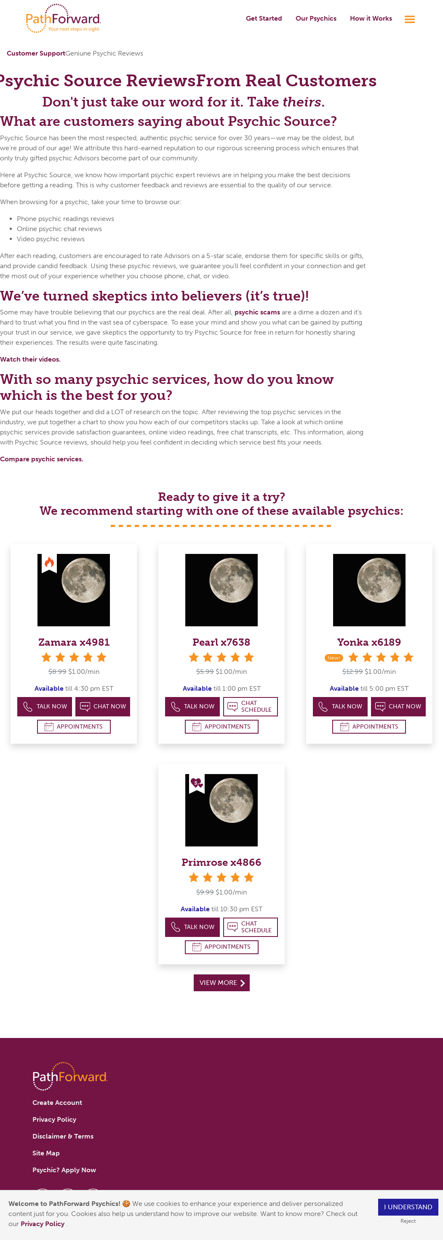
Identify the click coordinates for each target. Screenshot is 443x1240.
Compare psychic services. (41, 459)
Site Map (46, 1153)
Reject (408, 1221)
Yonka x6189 (369, 642)
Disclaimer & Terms (62, 1136)
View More (222, 983)
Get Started (264, 18)
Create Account (57, 1103)
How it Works (371, 18)
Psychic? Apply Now (64, 1170)
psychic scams (257, 312)
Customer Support (36, 53)
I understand (408, 1207)
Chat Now (103, 707)
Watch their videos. (30, 359)
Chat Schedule (249, 706)
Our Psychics (316, 18)
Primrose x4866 (221, 862)
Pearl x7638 (221, 642)
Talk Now (45, 707)
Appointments (74, 726)
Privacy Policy (43, 1224)
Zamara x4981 (73, 642)
